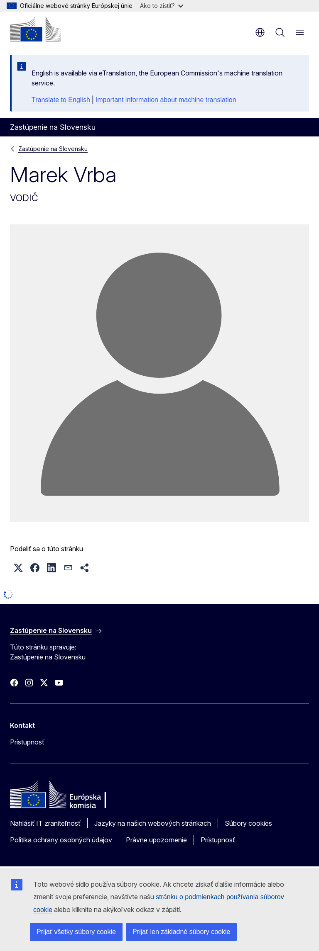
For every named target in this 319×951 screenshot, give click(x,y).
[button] (18, 567)
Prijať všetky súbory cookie (76, 931)
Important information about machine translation (166, 99)
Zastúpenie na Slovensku (53, 148)
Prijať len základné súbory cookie (181, 931)
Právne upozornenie (156, 840)
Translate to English (61, 99)
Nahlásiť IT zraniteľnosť (45, 823)
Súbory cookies (248, 823)
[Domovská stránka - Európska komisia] (35, 29)
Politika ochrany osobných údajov (61, 840)
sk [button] (260, 32)
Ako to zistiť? (161, 5)
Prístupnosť (27, 742)
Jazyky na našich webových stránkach (152, 823)
